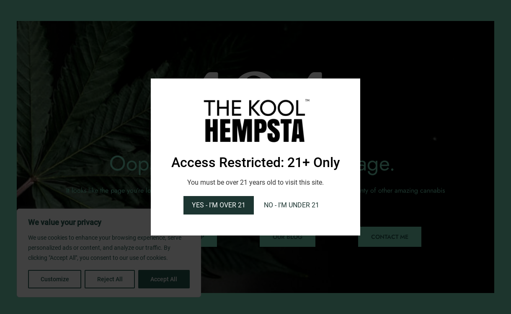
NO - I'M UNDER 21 (291, 205)
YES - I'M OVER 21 (218, 205)
